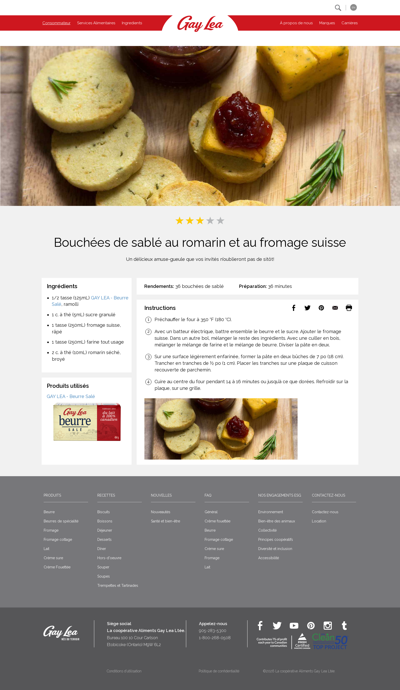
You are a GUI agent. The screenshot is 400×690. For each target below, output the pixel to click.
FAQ (208, 495)
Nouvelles (161, 495)
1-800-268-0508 (215, 637)
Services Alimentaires (96, 23)
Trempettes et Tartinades (117, 585)
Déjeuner (104, 530)
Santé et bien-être (165, 521)
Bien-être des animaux (276, 521)
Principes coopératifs (275, 539)
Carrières (350, 23)
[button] (338, 7)
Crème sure (53, 558)
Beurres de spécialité (61, 521)
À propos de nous (296, 23)
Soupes (103, 576)
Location (319, 521)
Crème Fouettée (57, 567)
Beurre (49, 512)
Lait (46, 549)
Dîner (101, 549)
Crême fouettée (217, 521)
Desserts (104, 539)
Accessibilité (268, 558)
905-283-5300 (212, 630)
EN (353, 7)
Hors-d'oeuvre (109, 558)
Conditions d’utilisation (124, 671)
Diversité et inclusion (275, 549)
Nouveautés (160, 512)
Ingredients (132, 23)
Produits (52, 495)
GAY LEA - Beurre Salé (71, 396)
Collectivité (267, 530)
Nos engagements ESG (279, 495)
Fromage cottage (58, 539)
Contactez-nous (328, 495)
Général (211, 512)
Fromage (51, 530)
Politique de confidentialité (219, 671)
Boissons (104, 521)
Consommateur (56, 23)
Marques (327, 23)
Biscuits (103, 512)
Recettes (106, 495)
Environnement (270, 512)
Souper (103, 567)
